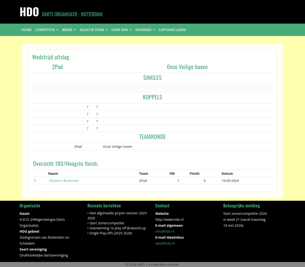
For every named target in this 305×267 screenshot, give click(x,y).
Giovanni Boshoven (64, 180)
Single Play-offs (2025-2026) (111, 233)
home (26, 29)
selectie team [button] (92, 29)
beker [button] (67, 29)
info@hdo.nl (164, 231)
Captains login (172, 29)
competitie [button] (45, 29)
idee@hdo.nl (165, 243)
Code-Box (158, 264)
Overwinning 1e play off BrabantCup (118, 228)
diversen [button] (143, 29)
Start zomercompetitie (107, 223)
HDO (141, 264)
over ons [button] (120, 29)
